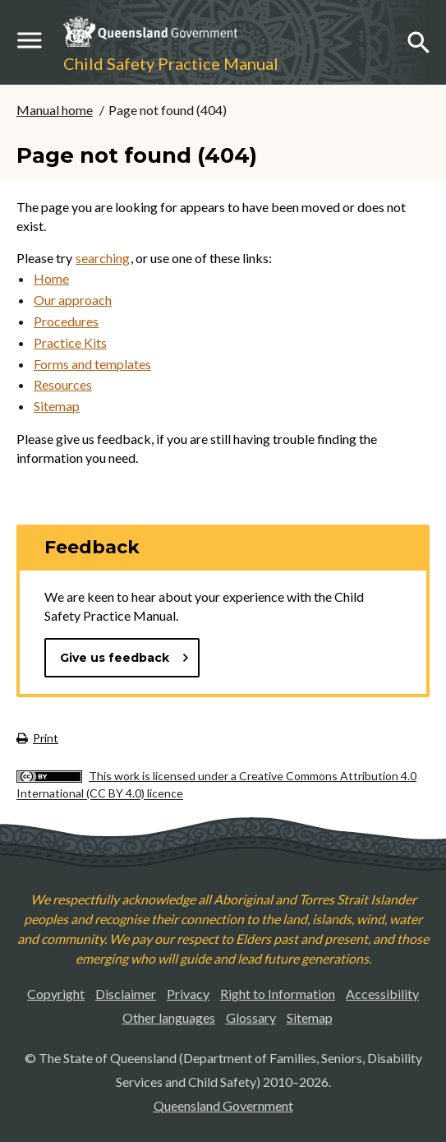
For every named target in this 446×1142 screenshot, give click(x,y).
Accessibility (382, 993)
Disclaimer (125, 993)
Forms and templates (92, 364)
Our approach (73, 299)
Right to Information (277, 993)
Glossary (251, 1017)
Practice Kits (70, 342)
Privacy (188, 993)
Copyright (56, 993)
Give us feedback (125, 657)
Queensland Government (223, 1105)
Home (51, 278)
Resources (63, 384)
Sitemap (57, 406)
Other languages (168, 1017)
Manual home (54, 110)
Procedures (66, 321)
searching (103, 258)
